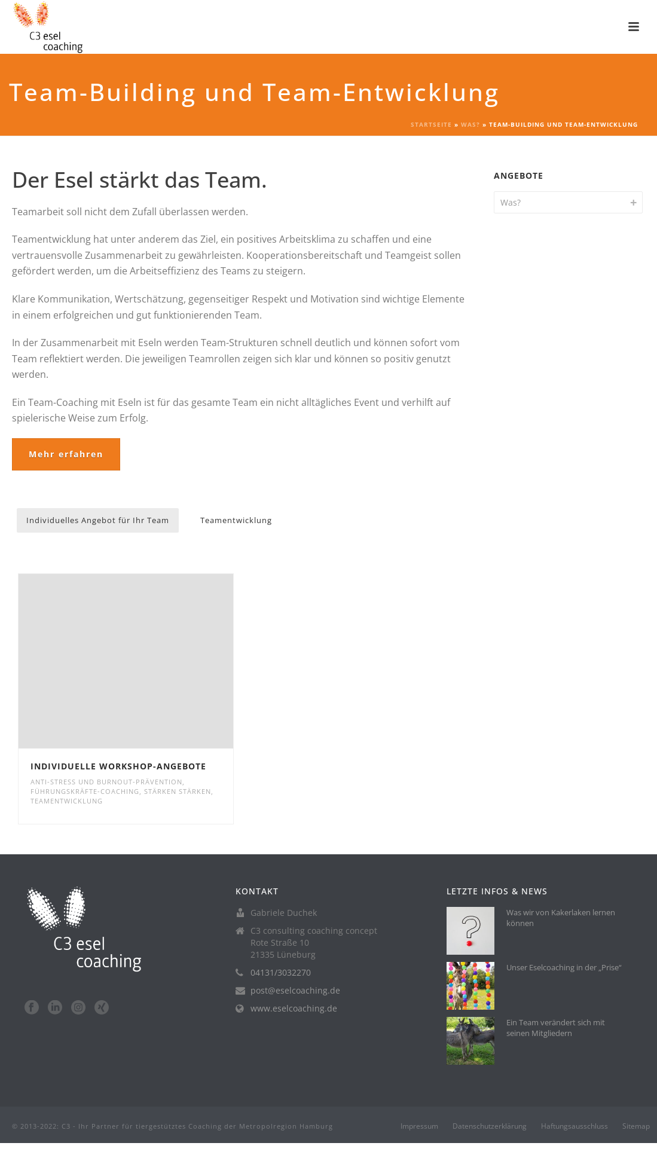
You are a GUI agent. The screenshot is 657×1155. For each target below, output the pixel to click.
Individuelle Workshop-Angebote (118, 766)
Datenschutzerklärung (490, 1126)
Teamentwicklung (236, 520)
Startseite (431, 124)
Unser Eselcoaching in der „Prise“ (564, 967)
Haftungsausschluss (574, 1126)
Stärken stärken (177, 791)
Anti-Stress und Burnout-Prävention (106, 781)
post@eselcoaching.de (295, 990)
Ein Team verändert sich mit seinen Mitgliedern (555, 1027)
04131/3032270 (280, 972)
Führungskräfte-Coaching (84, 791)
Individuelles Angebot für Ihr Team (97, 520)
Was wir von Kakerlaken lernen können (560, 917)
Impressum (419, 1126)
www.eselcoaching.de (293, 1008)
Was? (470, 124)
